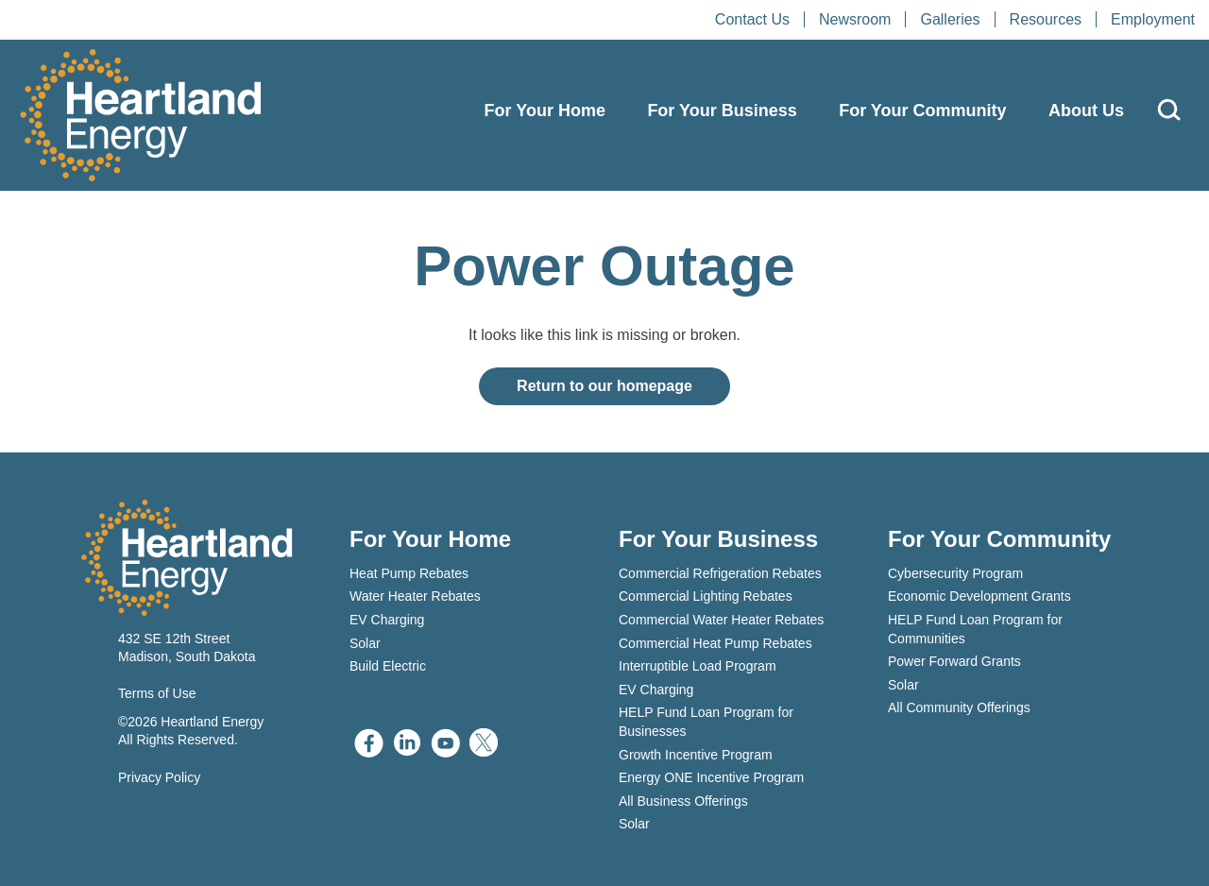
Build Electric (387, 665)
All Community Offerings (959, 707)
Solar (365, 643)
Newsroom (855, 19)
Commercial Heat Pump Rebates (715, 643)
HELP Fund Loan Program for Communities (975, 629)
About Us (1086, 110)
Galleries (949, 19)
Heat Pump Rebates (408, 573)
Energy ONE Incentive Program (711, 777)
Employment (1153, 19)
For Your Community (922, 110)
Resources (1045, 19)
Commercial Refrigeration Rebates (720, 573)
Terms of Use (157, 693)
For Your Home (545, 110)
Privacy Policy (159, 777)
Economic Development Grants (979, 596)
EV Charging (386, 619)
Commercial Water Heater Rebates (721, 619)
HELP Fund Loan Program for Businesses (706, 722)
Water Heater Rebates (415, 596)
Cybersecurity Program (955, 573)
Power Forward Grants (954, 661)
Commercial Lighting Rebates (705, 596)
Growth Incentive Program (696, 754)
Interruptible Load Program (697, 665)
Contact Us (752, 19)
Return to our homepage (604, 386)
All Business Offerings (683, 801)
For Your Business (721, 110)
